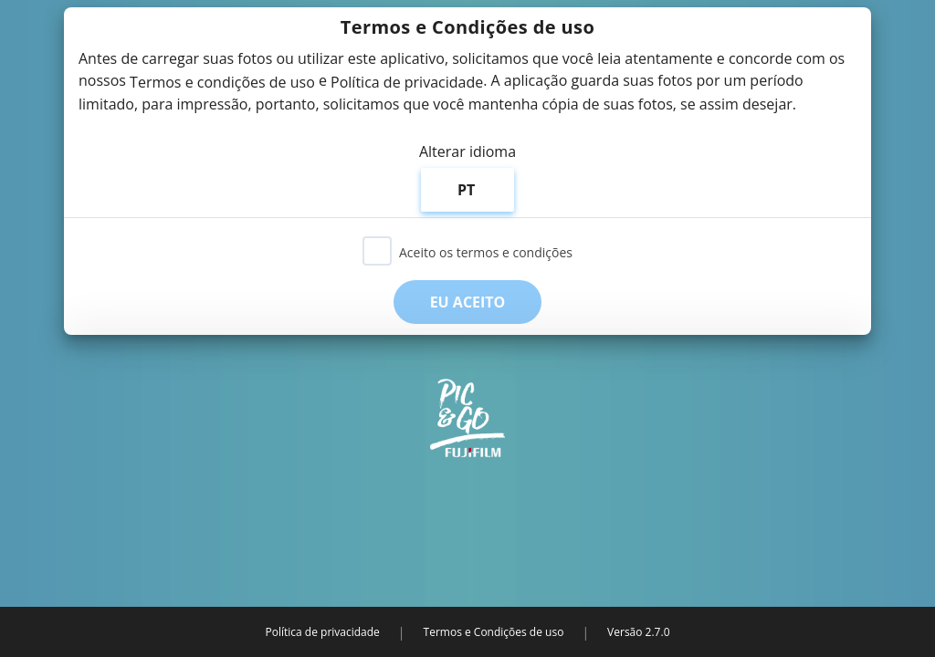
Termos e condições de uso (222, 82)
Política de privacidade (407, 82)
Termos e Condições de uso (494, 632)
